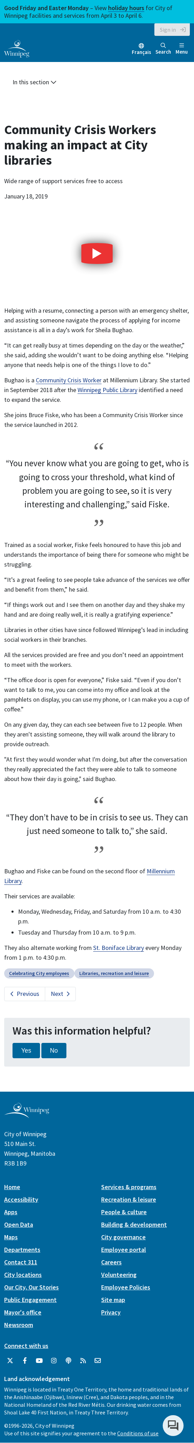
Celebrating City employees (39, 973)
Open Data (18, 1224)
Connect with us (26, 1346)
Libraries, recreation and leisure (114, 973)
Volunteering (119, 1275)
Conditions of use (138, 1433)
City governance (123, 1237)
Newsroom (18, 1325)
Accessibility (21, 1199)
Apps (10, 1212)
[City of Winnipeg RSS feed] (83, 1361)
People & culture (124, 1212)
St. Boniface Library (118, 948)
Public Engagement (30, 1300)
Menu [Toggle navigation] (182, 49)
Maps (11, 1237)
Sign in (168, 29)
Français (141, 52)
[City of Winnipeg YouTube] (39, 1361)
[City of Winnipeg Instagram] (54, 1361)
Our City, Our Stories (31, 1287)
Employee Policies (125, 1287)
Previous (28, 994)
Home (12, 1187)
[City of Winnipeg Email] (98, 1361)
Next (57, 994)
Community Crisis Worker (69, 380)
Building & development (134, 1224)
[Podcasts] (68, 1361)
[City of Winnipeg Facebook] (25, 1361)
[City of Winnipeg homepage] (26, 1115)
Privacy (111, 1312)
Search (163, 49)
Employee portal (123, 1250)
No (54, 1050)
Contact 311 (20, 1262)
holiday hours (126, 8)
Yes (26, 1050)
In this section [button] (35, 82)
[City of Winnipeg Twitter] (10, 1361)
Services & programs (128, 1187)
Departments (22, 1250)
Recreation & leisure (128, 1199)
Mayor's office (22, 1312)
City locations (23, 1275)
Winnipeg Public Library (107, 390)
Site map (113, 1300)
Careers (111, 1262)
